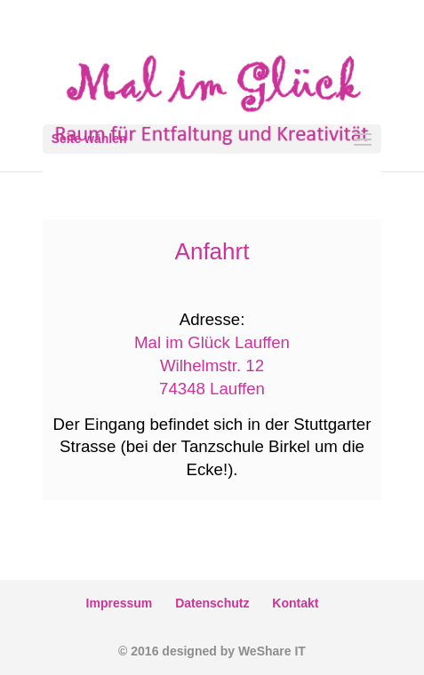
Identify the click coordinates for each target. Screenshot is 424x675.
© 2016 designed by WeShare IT (212, 651)
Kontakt (295, 603)
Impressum (119, 603)
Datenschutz (212, 603)
